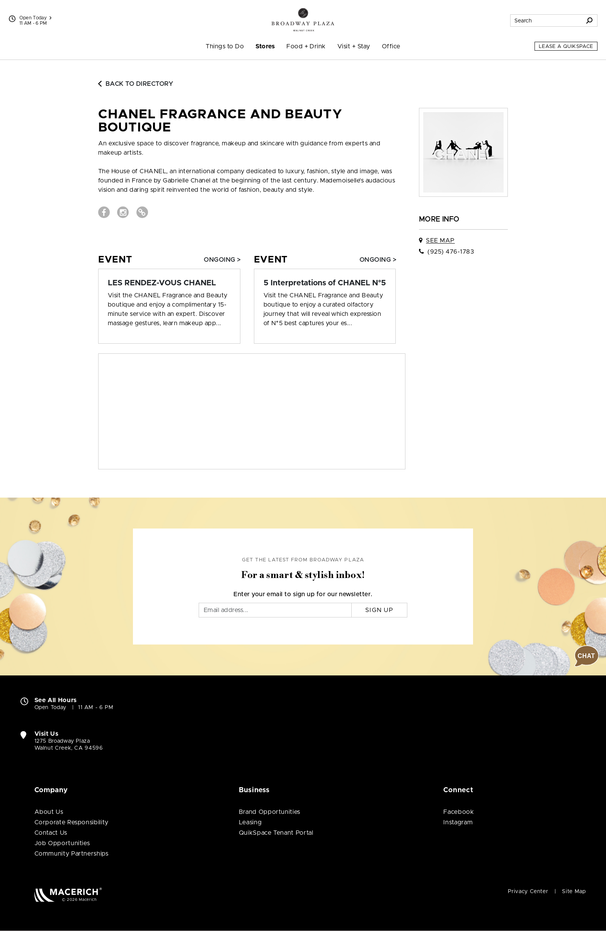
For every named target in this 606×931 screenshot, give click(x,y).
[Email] (275, 610)
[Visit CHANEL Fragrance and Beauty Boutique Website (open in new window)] (142, 212)
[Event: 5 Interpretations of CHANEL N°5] (325, 283)
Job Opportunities (62, 843)
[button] (586, 656)
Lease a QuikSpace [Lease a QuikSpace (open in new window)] (566, 46)
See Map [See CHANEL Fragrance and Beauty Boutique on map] (440, 240)
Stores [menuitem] (265, 46)
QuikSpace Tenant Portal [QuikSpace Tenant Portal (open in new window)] (276, 833)
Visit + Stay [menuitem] (353, 46)
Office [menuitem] (391, 46)
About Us (48, 812)
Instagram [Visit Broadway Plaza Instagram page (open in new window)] (458, 822)
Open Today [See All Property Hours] (35, 17)
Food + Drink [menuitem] (306, 46)
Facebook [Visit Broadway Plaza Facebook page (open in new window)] (458, 812)
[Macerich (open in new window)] (68, 894)
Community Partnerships (71, 854)
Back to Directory (135, 84)
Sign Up (379, 610)
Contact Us (50, 833)
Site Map (574, 891)
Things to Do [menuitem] (225, 46)
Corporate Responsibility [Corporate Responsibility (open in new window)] (71, 822)
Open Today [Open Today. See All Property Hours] (50, 707)
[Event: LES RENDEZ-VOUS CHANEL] (169, 283)
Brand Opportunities (269, 812)
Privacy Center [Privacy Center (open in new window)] (528, 891)
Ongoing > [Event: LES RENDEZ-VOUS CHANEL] (222, 260)
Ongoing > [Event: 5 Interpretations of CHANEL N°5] (377, 260)
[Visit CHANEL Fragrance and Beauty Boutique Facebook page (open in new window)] (104, 212)
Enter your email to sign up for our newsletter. (303, 594)
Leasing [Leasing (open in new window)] (250, 822)
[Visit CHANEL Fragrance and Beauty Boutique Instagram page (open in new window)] (123, 212)
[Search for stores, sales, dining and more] (546, 20)
